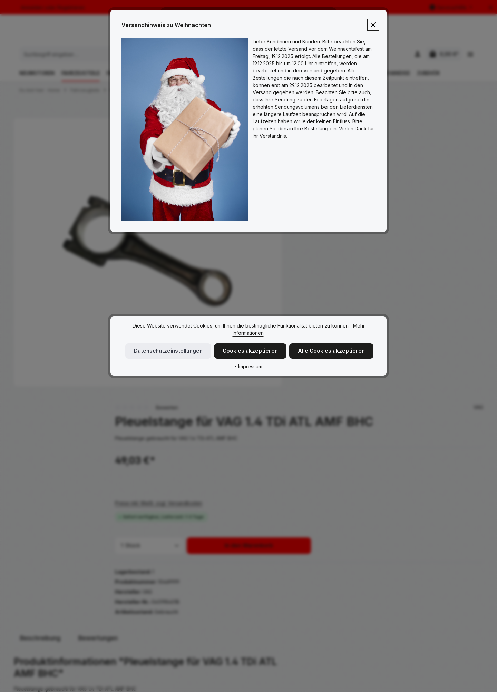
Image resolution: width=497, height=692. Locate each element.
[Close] (373, 25)
